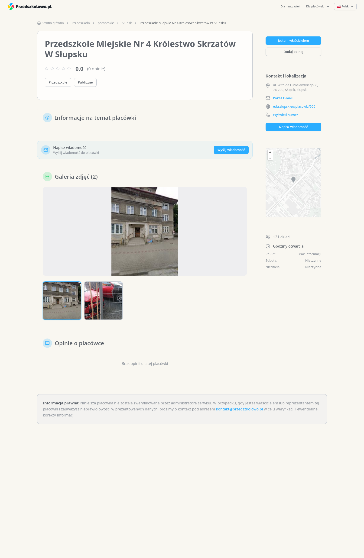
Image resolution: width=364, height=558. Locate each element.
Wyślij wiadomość (231, 150)
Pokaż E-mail (282, 98)
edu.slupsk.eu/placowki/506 (294, 106)
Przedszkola (81, 23)
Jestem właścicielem (293, 40)
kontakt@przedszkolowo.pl (239, 409)
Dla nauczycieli (290, 6)
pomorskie (106, 23)
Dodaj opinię (293, 51)
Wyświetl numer (285, 115)
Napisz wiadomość (293, 127)
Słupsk (127, 23)
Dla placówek (318, 6)
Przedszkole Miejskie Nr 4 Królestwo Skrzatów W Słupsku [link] (183, 23)
